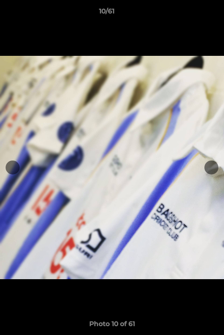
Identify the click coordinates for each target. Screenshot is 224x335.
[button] (190, 13)
